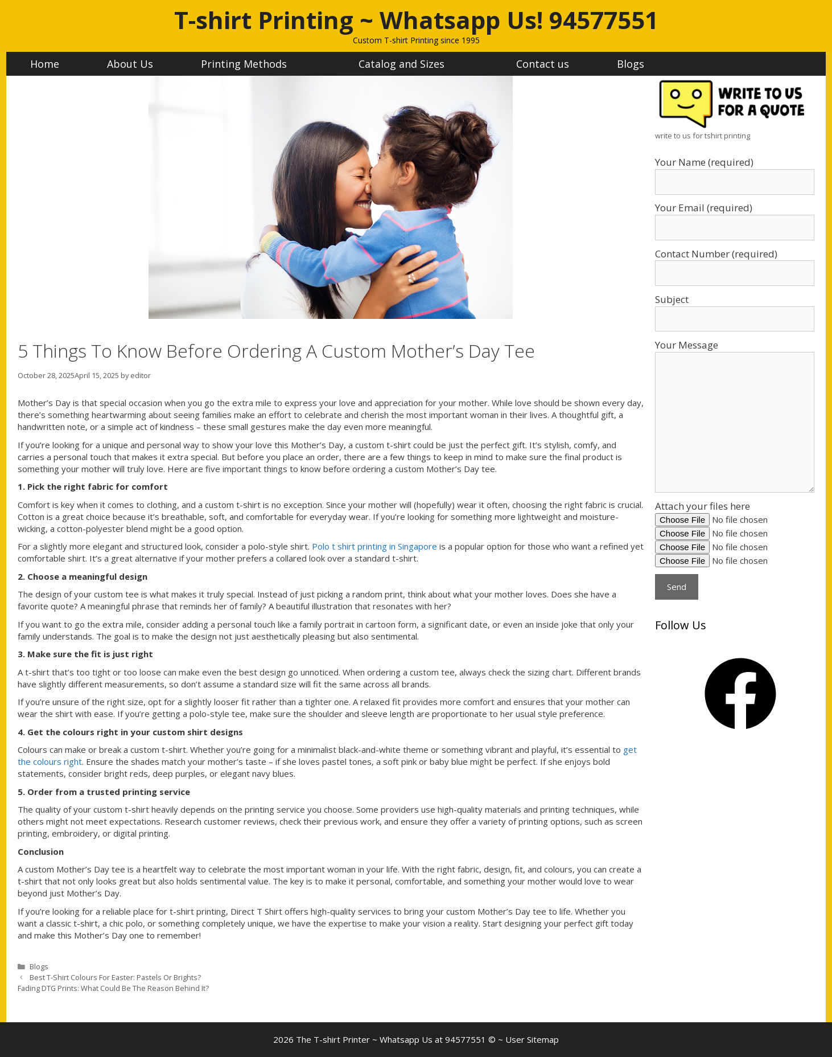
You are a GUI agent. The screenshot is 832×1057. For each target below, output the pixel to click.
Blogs (630, 64)
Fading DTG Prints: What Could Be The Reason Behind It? (113, 988)
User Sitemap (532, 1039)
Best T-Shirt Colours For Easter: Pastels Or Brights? (115, 977)
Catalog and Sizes (413, 64)
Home (44, 64)
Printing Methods (256, 64)
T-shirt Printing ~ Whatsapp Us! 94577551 (416, 19)
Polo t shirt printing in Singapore (374, 546)
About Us (130, 64)
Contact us (542, 64)
